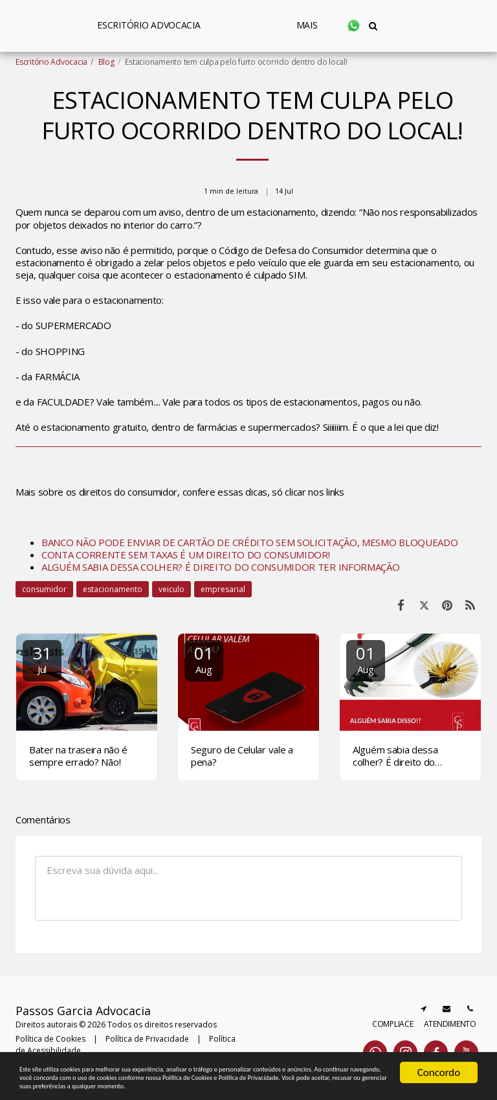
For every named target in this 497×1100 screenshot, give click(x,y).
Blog (106, 61)
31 (42, 658)
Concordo (439, 1039)
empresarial (223, 589)
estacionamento (112, 589)
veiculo (171, 589)
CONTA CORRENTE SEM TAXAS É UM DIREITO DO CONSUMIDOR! (185, 554)
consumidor (44, 589)
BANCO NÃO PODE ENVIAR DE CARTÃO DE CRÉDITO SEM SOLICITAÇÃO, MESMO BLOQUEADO (249, 542)
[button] (405, 25)
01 (203, 658)
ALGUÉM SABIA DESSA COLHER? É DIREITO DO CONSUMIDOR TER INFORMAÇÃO (220, 566)
